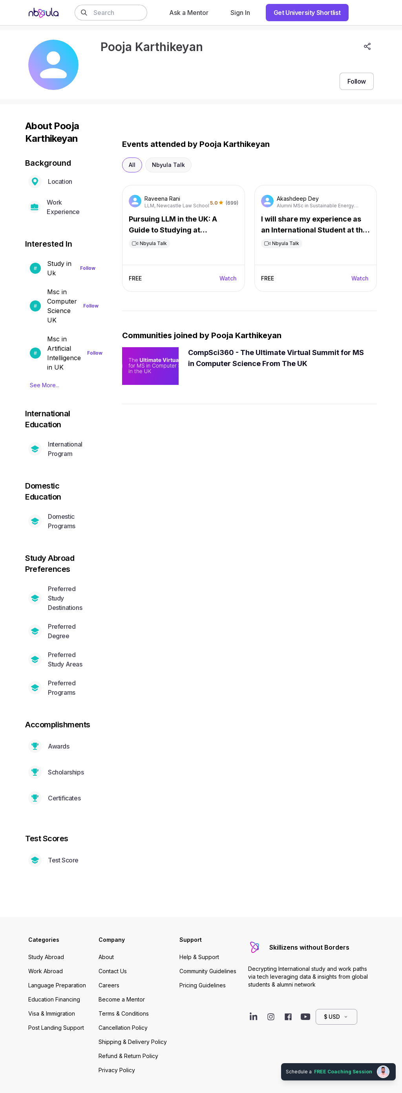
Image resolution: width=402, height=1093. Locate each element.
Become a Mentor (122, 999)
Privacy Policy (117, 1070)
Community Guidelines (207, 971)
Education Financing (54, 999)
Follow (87, 268)
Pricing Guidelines (202, 985)
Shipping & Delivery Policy (133, 1041)
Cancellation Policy (123, 1027)
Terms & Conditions (124, 1013)
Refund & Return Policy (128, 1056)
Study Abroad (46, 957)
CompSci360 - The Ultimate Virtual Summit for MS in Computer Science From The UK (276, 358)
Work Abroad (45, 971)
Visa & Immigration (51, 1013)
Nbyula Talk (168, 164)
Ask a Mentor (188, 12)
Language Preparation (57, 985)
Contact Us (113, 971)
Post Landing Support (56, 1027)
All (132, 164)
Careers (109, 985)
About (106, 957)
